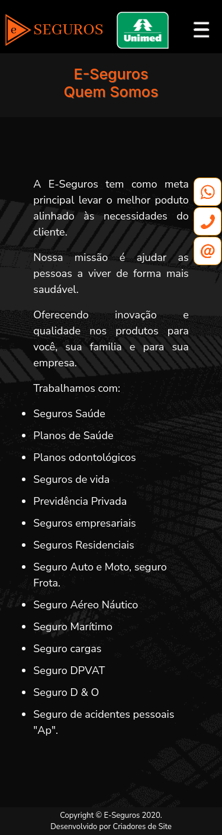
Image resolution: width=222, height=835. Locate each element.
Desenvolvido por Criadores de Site (111, 826)
